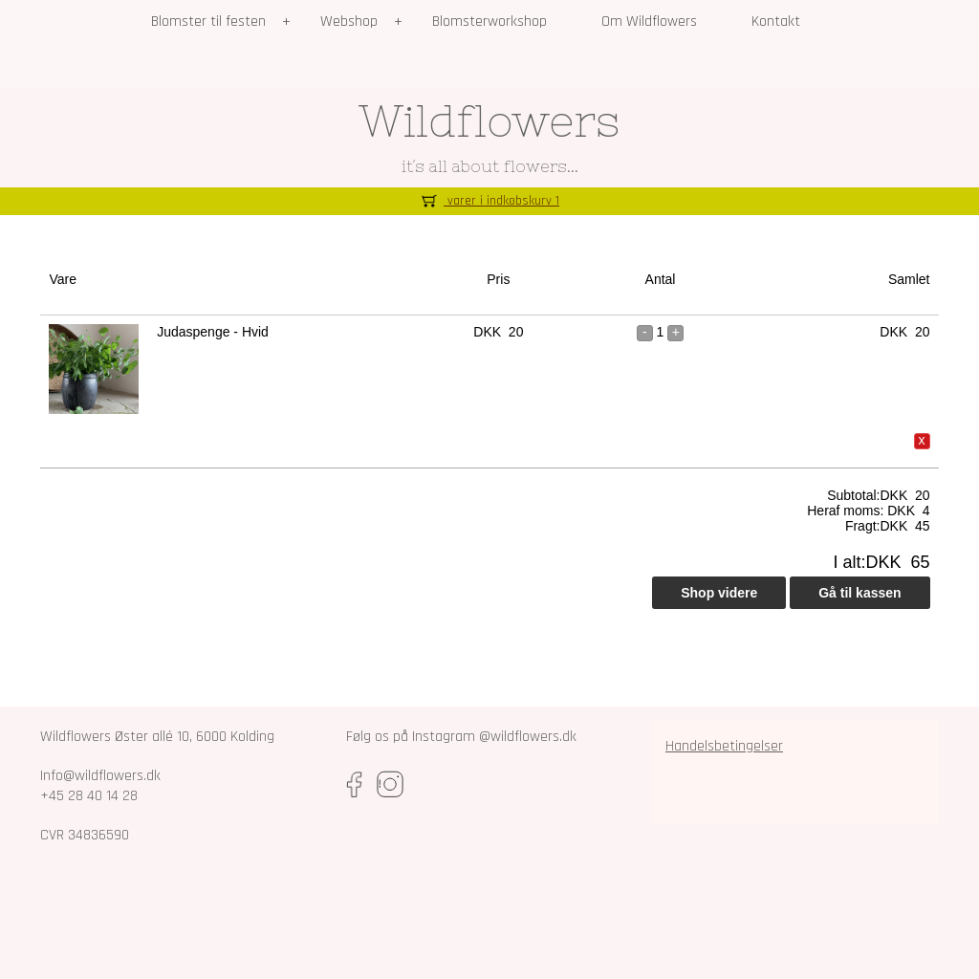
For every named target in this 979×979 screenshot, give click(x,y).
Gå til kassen (859, 592)
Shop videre (719, 592)
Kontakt (775, 21)
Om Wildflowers (649, 21)
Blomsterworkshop (489, 21)
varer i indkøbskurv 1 (489, 200)
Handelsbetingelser (724, 746)
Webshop (349, 21)
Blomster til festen (208, 21)
